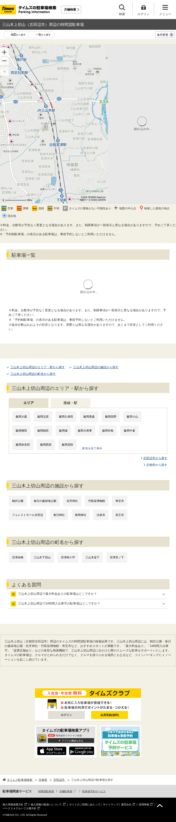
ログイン (66, 715)
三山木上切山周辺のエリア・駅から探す (37, 367)
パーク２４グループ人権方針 (19, 808)
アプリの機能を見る (72, 740)
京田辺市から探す (155, 458)
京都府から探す (156, 465)
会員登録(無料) (109, 715)
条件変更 (165, 35)
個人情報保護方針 (13, 804)
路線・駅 (70, 403)
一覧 (43, 35)
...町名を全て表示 (91, 448)
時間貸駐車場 (46, 791)
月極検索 (70, 9)
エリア (28, 403)
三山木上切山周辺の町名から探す (33, 374)
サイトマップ (110, 804)
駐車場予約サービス (94, 791)
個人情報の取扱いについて (46, 804)
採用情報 (144, 804)
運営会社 (126, 804)
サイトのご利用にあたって (84, 804)
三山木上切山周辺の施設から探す (95, 367)
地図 (18, 35)
